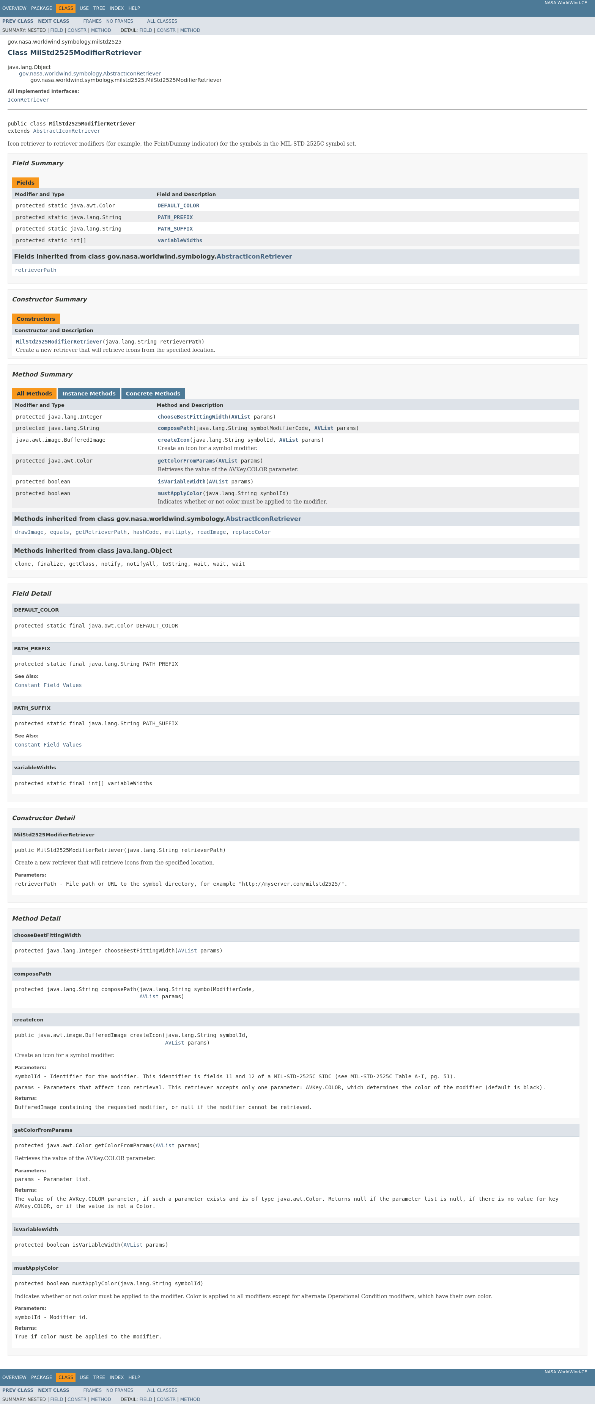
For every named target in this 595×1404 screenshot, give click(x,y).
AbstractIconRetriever (66, 131)
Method (101, 30)
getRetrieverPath (101, 532)
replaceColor (251, 532)
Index (117, 8)
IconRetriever (28, 100)
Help (134, 8)
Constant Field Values (48, 685)
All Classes (162, 21)
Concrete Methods (153, 394)
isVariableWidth (182, 481)
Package (41, 8)
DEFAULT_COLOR (179, 205)
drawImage (29, 532)
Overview (14, 8)
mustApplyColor (180, 493)
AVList (240, 417)
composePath (175, 428)
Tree (99, 8)
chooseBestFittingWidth (193, 417)
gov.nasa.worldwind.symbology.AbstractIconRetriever (90, 74)
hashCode (146, 532)
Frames (92, 21)
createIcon (174, 440)
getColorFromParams (187, 461)
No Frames (119, 21)
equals (59, 532)
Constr (77, 30)
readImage (211, 532)
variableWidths (180, 240)
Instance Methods (88, 394)
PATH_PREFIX (175, 217)
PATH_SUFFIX (175, 229)
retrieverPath (36, 270)
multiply (177, 532)
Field (56, 30)
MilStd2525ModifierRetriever (59, 342)
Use (84, 8)
